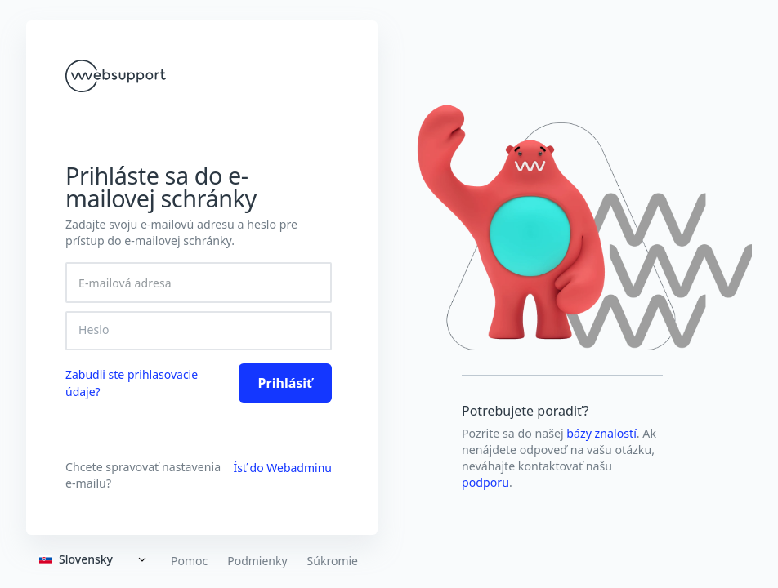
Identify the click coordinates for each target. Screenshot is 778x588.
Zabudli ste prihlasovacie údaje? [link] (131, 383)
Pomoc (189, 561)
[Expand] (95, 559)
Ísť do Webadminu (282, 467)
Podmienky (257, 561)
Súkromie (332, 561)
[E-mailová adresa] (198, 282)
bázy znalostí (601, 433)
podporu (485, 482)
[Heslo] (198, 330)
